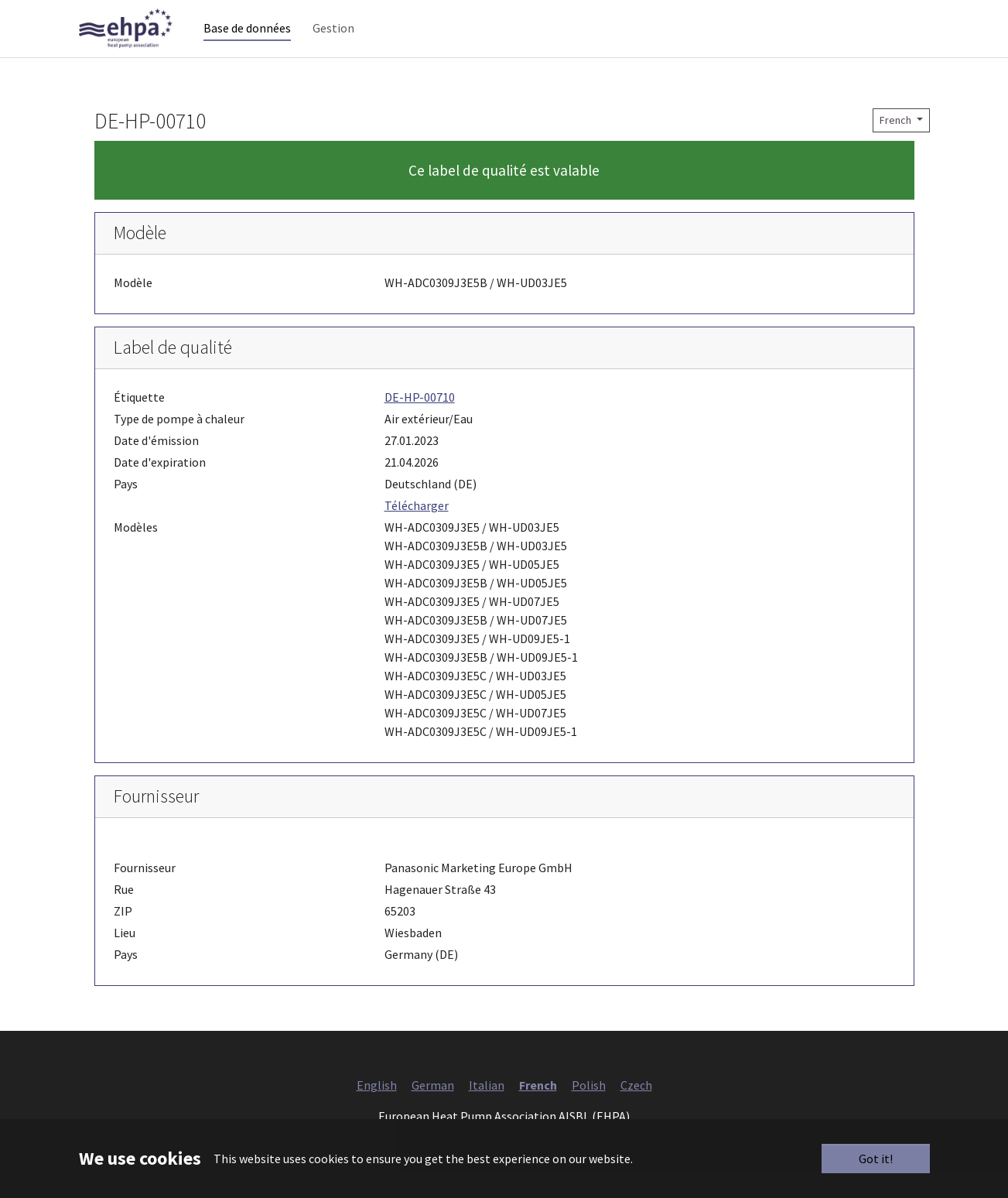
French (897, 148)
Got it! (876, 1158)
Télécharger (416, 533)
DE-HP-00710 (419, 425)
